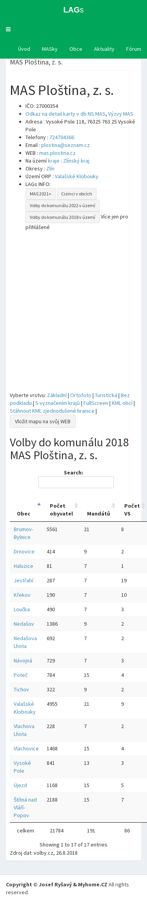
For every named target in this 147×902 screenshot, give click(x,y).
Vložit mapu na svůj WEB (43, 421)
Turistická (106, 395)
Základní (57, 395)
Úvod (24, 48)
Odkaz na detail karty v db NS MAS (65, 113)
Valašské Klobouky (76, 176)
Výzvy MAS (120, 113)
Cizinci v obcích (76, 194)
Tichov (21, 689)
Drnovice (24, 551)
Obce (75, 48)
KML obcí (122, 402)
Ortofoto (80, 395)
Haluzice (23, 565)
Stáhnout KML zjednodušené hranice (52, 410)
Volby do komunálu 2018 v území (62, 217)
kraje (54, 160)
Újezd (20, 785)
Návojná (23, 660)
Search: (74, 478)
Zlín (50, 168)
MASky (50, 48)
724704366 (61, 137)
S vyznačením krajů (57, 402)
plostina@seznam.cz (65, 145)
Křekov (22, 594)
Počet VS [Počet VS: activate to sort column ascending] (132, 509)
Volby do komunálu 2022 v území (62, 205)
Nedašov (24, 623)
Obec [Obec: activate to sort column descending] (23, 513)
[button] (8, 29)
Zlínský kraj (76, 160)
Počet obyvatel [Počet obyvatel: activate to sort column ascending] (61, 509)
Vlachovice (26, 748)
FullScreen (95, 402)
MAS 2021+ (40, 194)
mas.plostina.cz (57, 152)
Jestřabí (23, 580)
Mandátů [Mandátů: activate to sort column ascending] (98, 513)
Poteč (20, 674)
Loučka (22, 609)
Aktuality (104, 48)
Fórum (133, 48)
